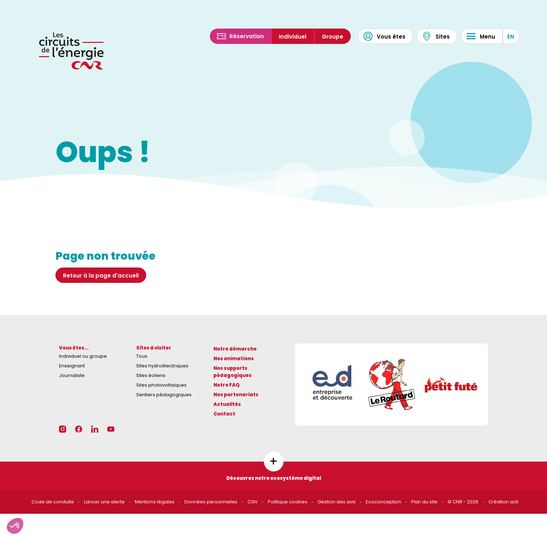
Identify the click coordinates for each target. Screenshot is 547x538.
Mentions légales (154, 501)
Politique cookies (287, 501)
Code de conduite (52, 501)
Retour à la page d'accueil (101, 281)
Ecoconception (383, 501)
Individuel (292, 36)
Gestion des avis (336, 501)
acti (514, 501)
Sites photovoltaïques (161, 385)
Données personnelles (210, 501)
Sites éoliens (151, 375)
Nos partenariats (235, 394)
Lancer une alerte (104, 501)
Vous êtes (384, 36)
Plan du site (424, 501)
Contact (224, 414)
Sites (436, 36)
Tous (141, 356)
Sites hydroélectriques (162, 365)
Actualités (227, 404)
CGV (252, 501)
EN (510, 36)
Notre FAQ (226, 385)
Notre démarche (235, 349)
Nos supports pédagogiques (232, 372)
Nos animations (233, 358)
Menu (481, 36)
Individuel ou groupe (83, 356)
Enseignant (72, 365)
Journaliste (72, 375)
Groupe (332, 36)
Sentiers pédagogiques (164, 394)
